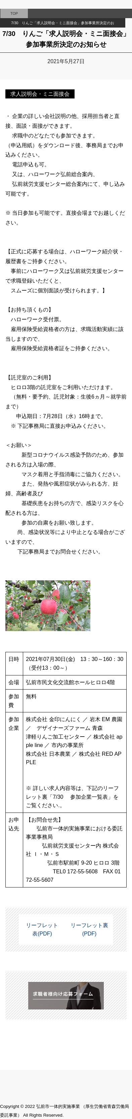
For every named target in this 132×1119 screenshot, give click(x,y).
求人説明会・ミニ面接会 (40, 94)
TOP (14, 13)
